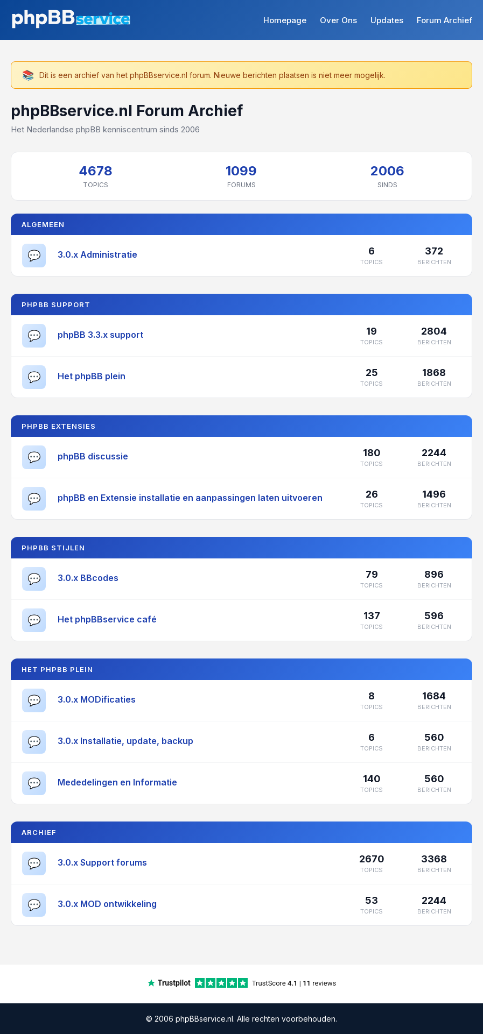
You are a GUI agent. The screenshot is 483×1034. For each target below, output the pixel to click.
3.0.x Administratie (97, 254)
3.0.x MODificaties (97, 699)
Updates (386, 20)
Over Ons (338, 20)
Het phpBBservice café (107, 619)
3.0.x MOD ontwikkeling (107, 903)
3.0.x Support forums (102, 862)
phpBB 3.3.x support (100, 334)
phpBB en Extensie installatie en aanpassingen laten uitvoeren (190, 497)
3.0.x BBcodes (88, 577)
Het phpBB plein (91, 376)
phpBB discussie (93, 456)
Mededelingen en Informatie (117, 782)
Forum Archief (444, 20)
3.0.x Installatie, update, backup (125, 740)
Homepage (284, 20)
